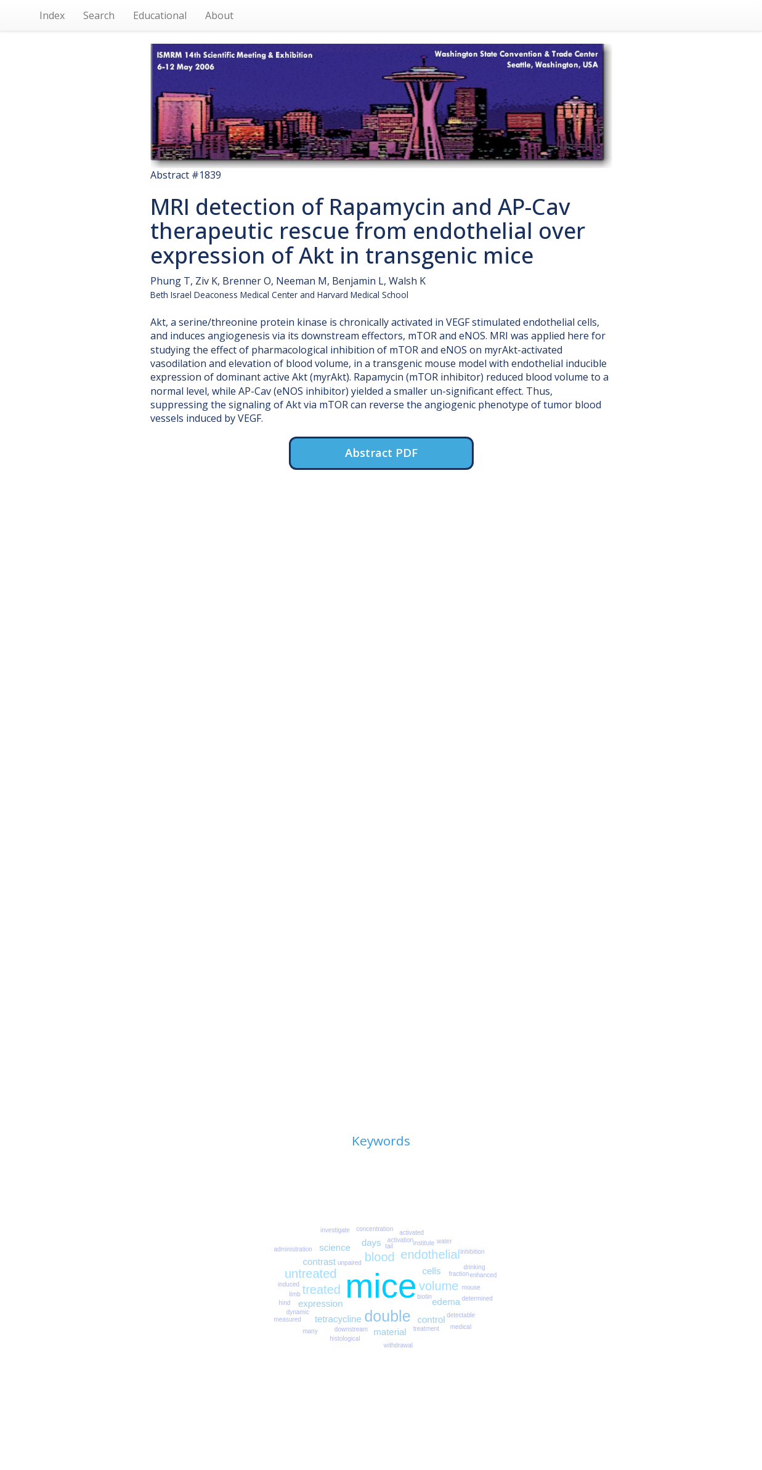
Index (52, 15)
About (219, 15)
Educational (160, 15)
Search (99, 15)
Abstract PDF (381, 452)
